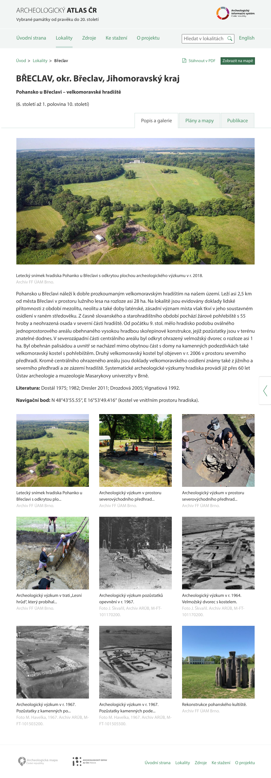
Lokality (64, 38)
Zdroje (89, 38)
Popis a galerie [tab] (156, 120)
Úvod (21, 60)
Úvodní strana (31, 38)
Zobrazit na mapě (238, 60)
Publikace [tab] (237, 120)
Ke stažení (116, 38)
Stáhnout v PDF (201, 60)
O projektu (148, 38)
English (247, 38)
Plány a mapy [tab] (199, 120)
